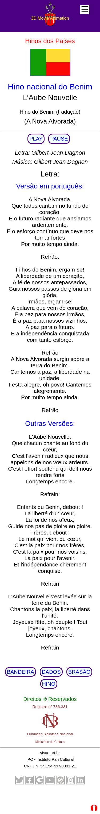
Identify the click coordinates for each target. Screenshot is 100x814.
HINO (48, 684)
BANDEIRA (20, 672)
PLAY (36, 139)
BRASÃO (79, 672)
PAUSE (59, 139)
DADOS (51, 672)
